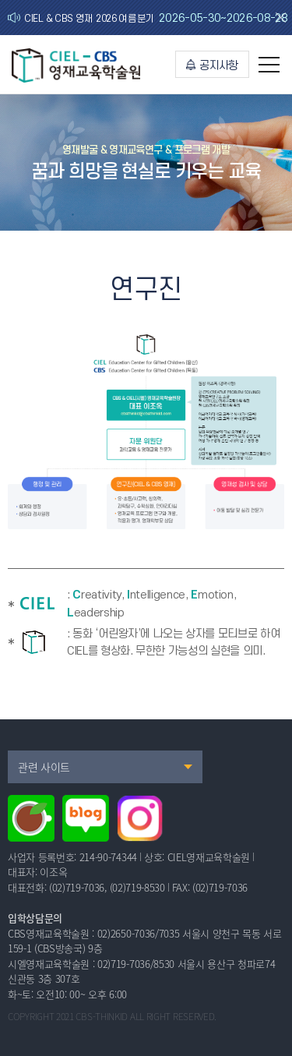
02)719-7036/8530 (135, 963)
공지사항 (212, 65)
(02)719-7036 (76, 887)
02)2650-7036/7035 (138, 933)
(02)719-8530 (137, 887)
